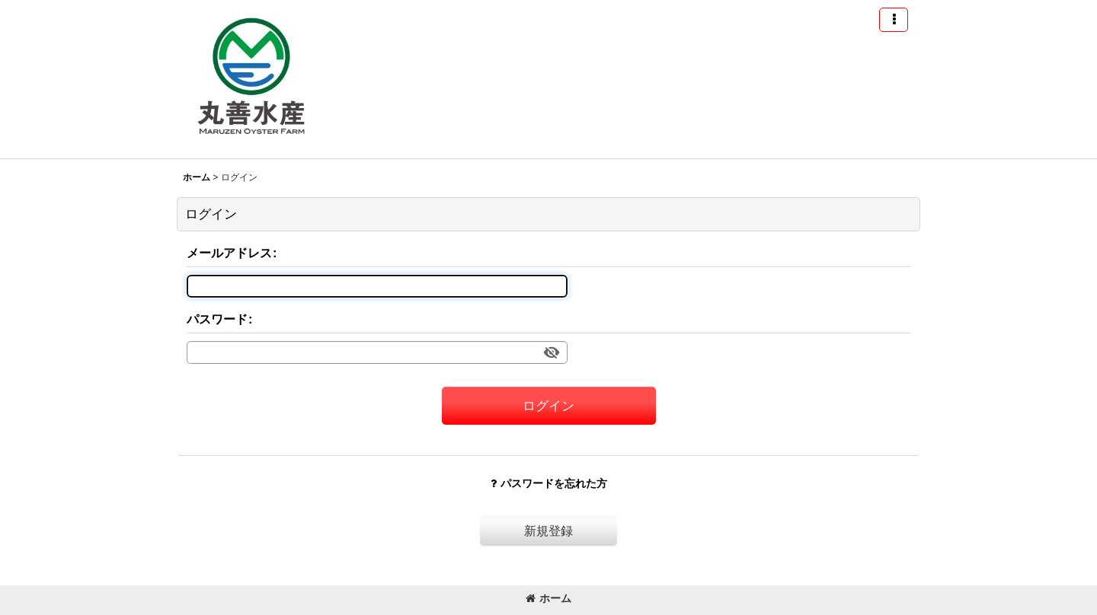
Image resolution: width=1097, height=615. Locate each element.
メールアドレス (229, 253)
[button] (893, 20)
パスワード (217, 319)
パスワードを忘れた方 (549, 483)
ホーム (548, 598)
